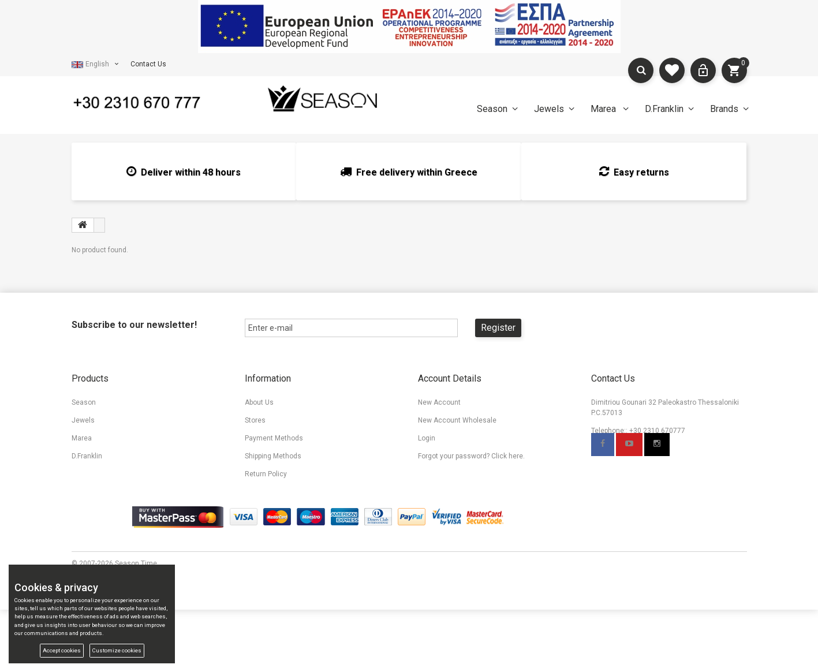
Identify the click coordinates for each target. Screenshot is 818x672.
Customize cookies (116, 650)
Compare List (93, 510)
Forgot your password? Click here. (471, 456)
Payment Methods (274, 438)
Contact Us (148, 64)
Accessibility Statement (456, 492)
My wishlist (89, 492)
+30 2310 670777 (657, 431)
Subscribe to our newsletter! (134, 324)
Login (426, 438)
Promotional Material (278, 510)
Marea (604, 108)
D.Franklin (664, 108)
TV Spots (259, 528)
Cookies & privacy (446, 510)
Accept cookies (62, 650)
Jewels (549, 108)
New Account (439, 402)
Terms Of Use (440, 474)
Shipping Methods (273, 456)
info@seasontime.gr (645, 449)
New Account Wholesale (457, 420)
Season (492, 108)
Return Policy (266, 474)
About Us (259, 402)
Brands (724, 108)
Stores (255, 420)
